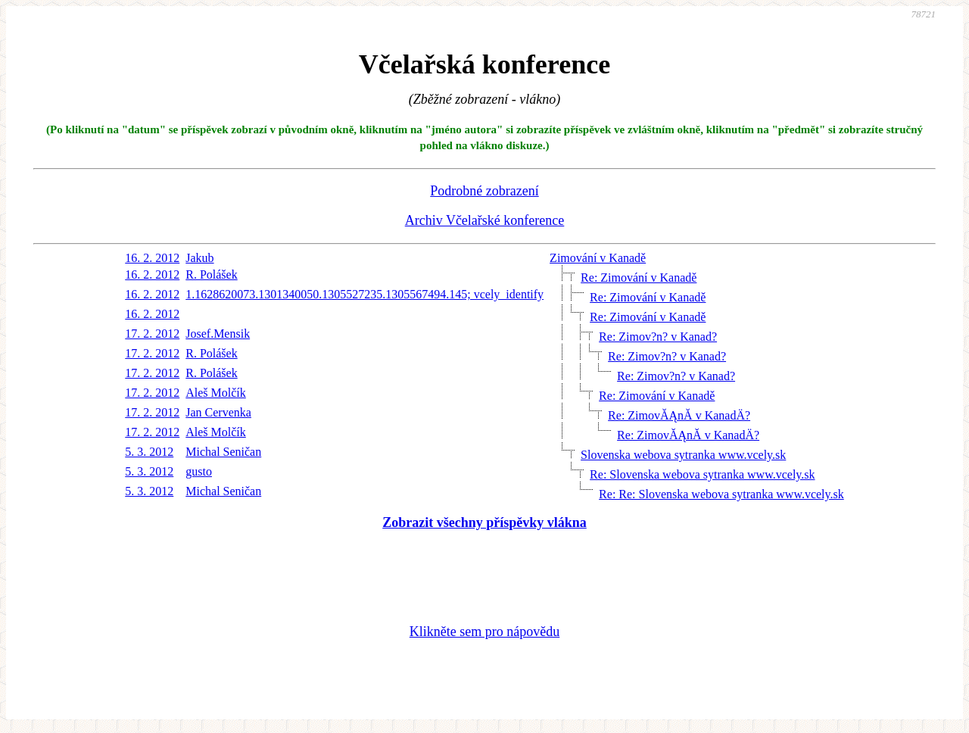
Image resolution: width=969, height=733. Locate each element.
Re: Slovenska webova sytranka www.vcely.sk (702, 474)
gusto (198, 471)
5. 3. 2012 (149, 451)
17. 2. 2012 (152, 333)
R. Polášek (211, 274)
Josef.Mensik (217, 333)
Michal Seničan (223, 451)
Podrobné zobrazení (484, 190)
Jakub (199, 257)
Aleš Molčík (215, 392)
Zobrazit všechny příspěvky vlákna (484, 522)
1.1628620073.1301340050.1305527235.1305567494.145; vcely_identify (364, 294)
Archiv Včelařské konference (485, 220)
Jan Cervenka (218, 412)
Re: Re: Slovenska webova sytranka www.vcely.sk (721, 494)
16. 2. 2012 (152, 257)
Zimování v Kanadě (598, 257)
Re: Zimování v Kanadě (638, 277)
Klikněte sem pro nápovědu (484, 631)
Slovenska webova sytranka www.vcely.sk (683, 454)
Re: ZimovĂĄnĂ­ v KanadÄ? (679, 415)
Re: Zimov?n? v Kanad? (658, 336)
